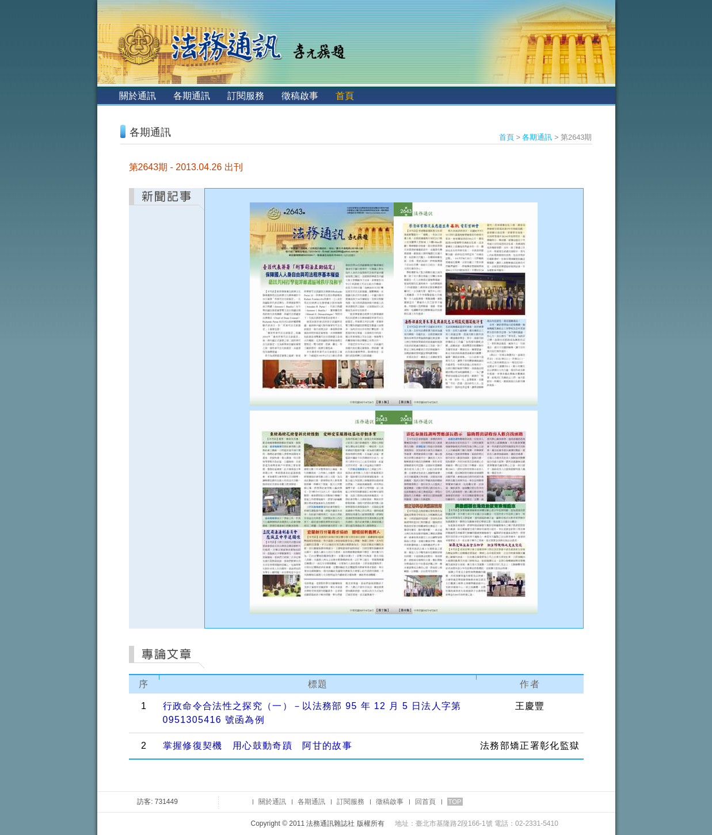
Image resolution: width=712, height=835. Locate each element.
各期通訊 (191, 96)
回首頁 (425, 802)
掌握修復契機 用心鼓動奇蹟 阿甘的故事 (257, 745)
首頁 (345, 96)
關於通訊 (137, 96)
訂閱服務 (245, 96)
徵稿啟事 (299, 96)
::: (107, 96)
